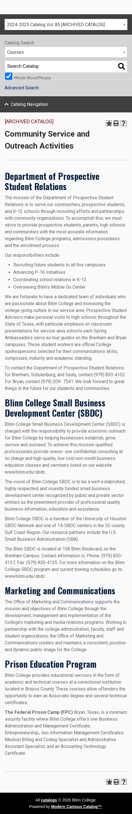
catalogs (49, 800)
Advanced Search (22, 88)
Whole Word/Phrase (32, 78)
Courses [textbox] (15, 52)
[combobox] (66, 24)
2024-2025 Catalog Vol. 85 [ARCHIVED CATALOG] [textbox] (56, 24)
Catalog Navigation (29, 104)
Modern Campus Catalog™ (76, 806)
